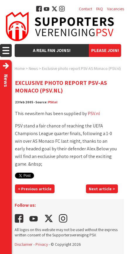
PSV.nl (52, 102)
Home (20, 68)
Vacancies (115, 8)
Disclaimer (24, 244)
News (33, 68)
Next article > (102, 188)
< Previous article (35, 188)
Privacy (41, 244)
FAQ (99, 8)
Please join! (105, 50)
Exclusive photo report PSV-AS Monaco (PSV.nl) (81, 68)
